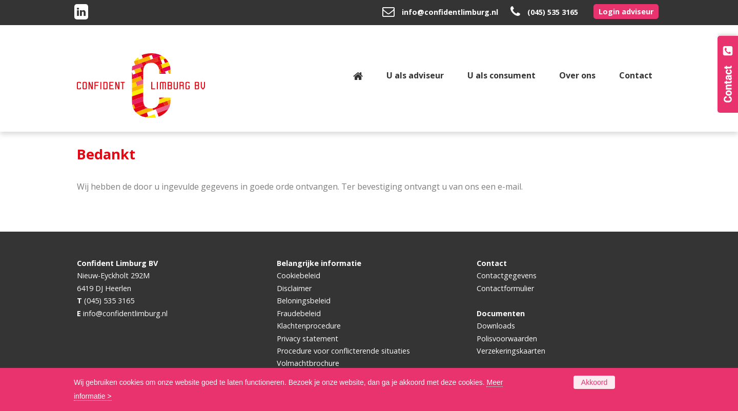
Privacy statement (307, 338)
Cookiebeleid (298, 275)
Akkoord (594, 382)
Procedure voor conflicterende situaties (343, 351)
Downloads (496, 326)
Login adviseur (626, 11)
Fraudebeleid (299, 313)
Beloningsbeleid (304, 300)
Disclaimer (294, 288)
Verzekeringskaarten (511, 351)
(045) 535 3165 (552, 12)
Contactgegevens (507, 275)
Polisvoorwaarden (507, 338)
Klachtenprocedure (309, 326)
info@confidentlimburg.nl (450, 12)
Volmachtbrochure (308, 363)
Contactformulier (505, 288)
